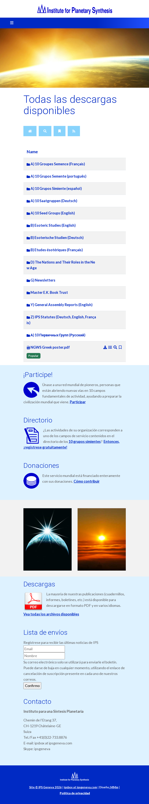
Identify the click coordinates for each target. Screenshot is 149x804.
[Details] (110, 347)
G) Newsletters (41, 280)
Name (32, 151)
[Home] (30, 131)
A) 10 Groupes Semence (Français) (56, 164)
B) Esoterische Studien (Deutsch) (55, 237)
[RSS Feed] (74, 131)
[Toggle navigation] (10, 23)
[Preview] (115, 347)
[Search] (45, 131)
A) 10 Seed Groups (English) (51, 213)
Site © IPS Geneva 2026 (45, 787)
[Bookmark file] (120, 347)
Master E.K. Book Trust (47, 292)
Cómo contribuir (87, 481)
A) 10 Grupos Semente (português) (56, 176)
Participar (78, 402)
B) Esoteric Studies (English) (51, 225)
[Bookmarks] (59, 131)
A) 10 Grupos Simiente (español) (54, 188)
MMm (113, 787)
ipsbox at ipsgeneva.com (80, 787)
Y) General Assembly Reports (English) (59, 305)
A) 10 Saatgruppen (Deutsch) (52, 201)
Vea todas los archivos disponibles (51, 614)
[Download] (105, 347)
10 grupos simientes (85, 441)
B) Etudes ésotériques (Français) (55, 250)
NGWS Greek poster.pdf (48, 347)
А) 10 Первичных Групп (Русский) (56, 335)
